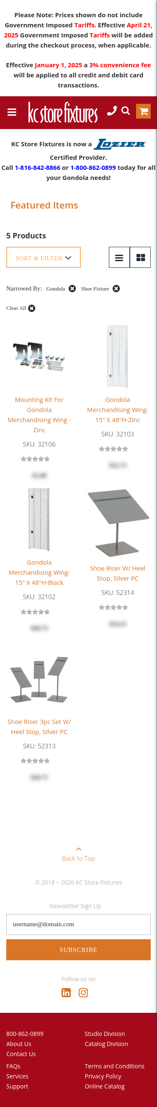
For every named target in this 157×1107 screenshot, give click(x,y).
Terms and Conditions (115, 1066)
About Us (18, 1044)
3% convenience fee (120, 65)
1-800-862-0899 (93, 167)
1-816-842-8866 (37, 167)
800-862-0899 (25, 1034)
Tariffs (84, 25)
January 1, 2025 (59, 65)
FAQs (13, 1066)
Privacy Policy (103, 1076)
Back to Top (78, 851)
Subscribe (78, 949)
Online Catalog (105, 1086)
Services (17, 1076)
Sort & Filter (43, 258)
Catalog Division (107, 1044)
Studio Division (105, 1034)
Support (17, 1086)
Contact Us (21, 1054)
